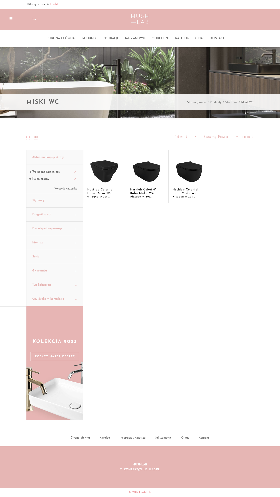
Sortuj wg (210, 137)
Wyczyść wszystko (65, 188)
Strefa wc (231, 102)
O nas (185, 437)
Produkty (215, 102)
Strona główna (196, 102)
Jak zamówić (163, 437)
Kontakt (204, 437)
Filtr (246, 137)
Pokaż (179, 137)
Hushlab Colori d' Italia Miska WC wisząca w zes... (100, 193)
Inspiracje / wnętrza (133, 437)
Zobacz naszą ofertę (55, 356)
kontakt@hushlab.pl (142, 469)
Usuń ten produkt (75, 172)
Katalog (105, 437)
